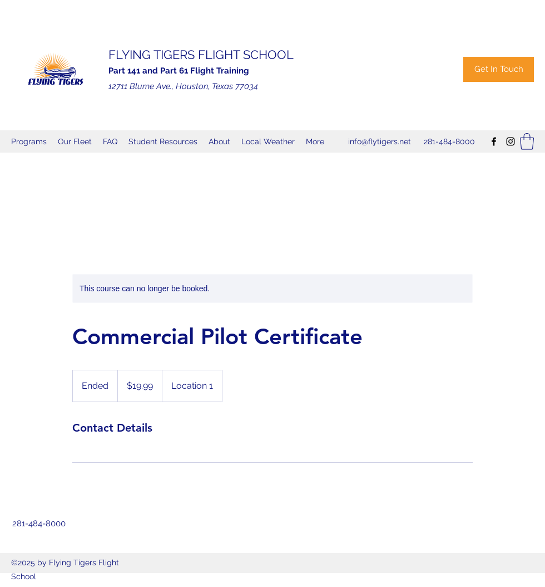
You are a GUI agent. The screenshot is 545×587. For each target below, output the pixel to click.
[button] (527, 141)
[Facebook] (493, 141)
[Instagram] (510, 141)
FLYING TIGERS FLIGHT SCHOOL (201, 54)
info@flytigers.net (379, 141)
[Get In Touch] (498, 69)
